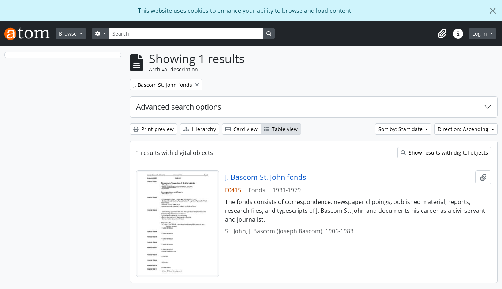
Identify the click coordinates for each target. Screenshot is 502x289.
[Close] (493, 10)
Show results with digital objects (444, 152)
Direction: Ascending (464, 129)
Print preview (153, 129)
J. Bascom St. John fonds (265, 177)
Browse (68, 33)
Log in (480, 33)
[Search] (186, 33)
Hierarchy (199, 129)
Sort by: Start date (401, 129)
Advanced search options (178, 107)
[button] (442, 34)
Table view (281, 129)
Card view (241, 129)
